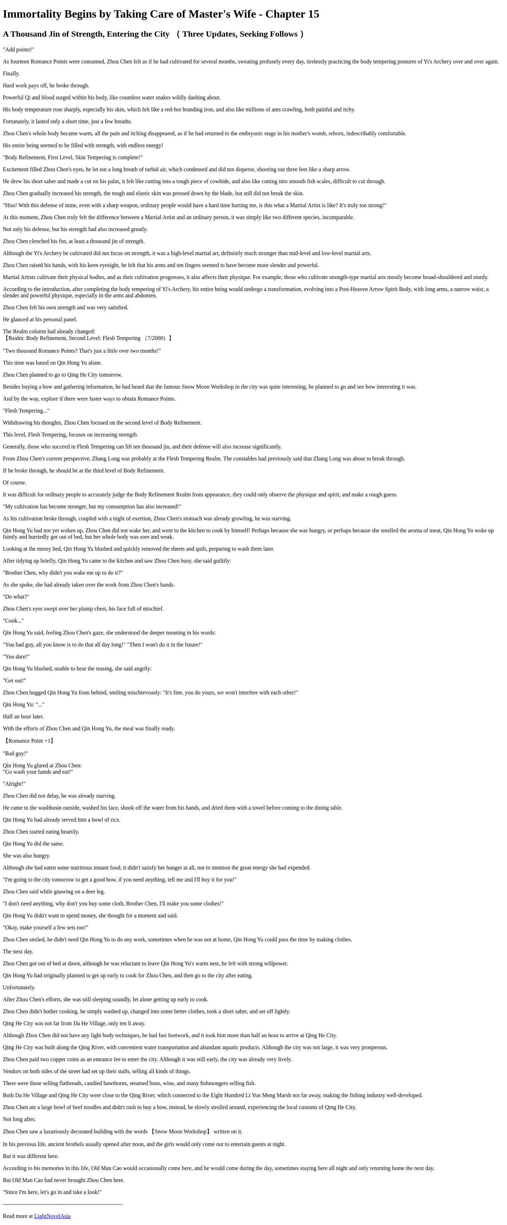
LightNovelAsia (52, 1216)
